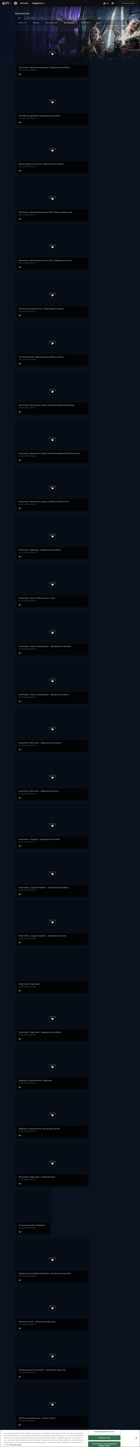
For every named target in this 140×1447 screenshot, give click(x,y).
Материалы (69, 22)
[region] (70, 1438)
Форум (36, 22)
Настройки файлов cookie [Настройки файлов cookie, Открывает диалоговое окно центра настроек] (104, 1432)
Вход (106, 3)
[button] (7, 3)
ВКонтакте (85, 22)
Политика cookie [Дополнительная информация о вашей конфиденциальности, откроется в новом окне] (15, 1444)
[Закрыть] (136, 1438)
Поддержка (38, 3)
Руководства (51, 22)
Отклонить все (104, 1438)
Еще (100, 22)
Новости (22, 22)
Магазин (24, 3)
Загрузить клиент (128, 3)
